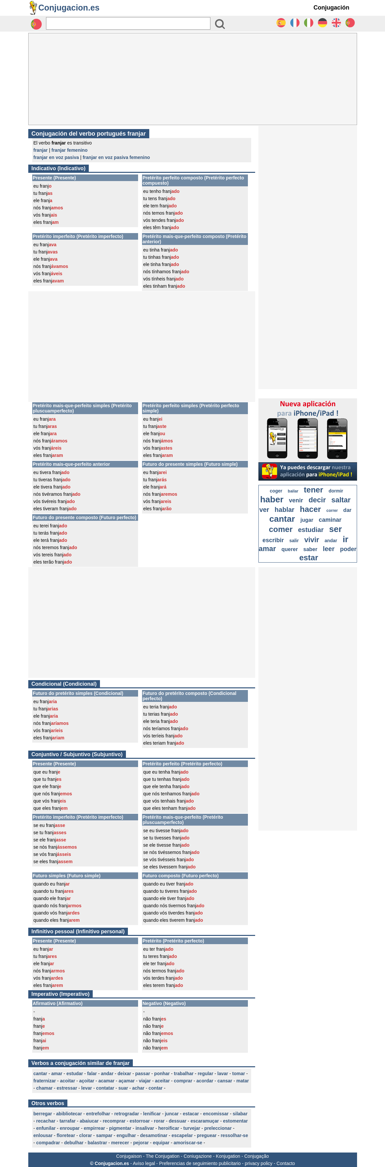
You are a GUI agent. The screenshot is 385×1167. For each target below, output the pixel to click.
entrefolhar (98, 1113)
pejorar (141, 1142)
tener (313, 489)
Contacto (286, 1163)
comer (281, 529)
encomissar (216, 1113)
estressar (67, 1088)
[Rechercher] (128, 23)
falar (92, 1073)
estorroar (140, 1121)
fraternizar (45, 1080)
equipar (161, 1142)
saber (310, 549)
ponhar (162, 1073)
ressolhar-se (234, 1135)
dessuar (177, 1121)
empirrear (94, 1128)
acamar (106, 1080)
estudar (74, 1073)
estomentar (235, 1121)
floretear (66, 1135)
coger (276, 490)
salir (294, 540)
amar (56, 1073)
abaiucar (89, 1121)
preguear (207, 1135)
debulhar (74, 1142)
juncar (172, 1113)
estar (308, 557)
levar (86, 1088)
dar (347, 510)
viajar (145, 1080)
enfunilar (46, 1128)
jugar (307, 520)
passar (142, 1073)
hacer (310, 509)
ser (335, 529)
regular (205, 1073)
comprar (183, 1080)
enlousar (43, 1135)
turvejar (191, 1128)
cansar (224, 1080)
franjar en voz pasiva (56, 157)
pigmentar (120, 1128)
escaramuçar (204, 1121)
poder (348, 549)
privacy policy (259, 1163)
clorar (85, 1135)
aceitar (162, 1080)
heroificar (168, 1128)
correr (332, 510)
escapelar (182, 1135)
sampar (104, 1135)
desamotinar (153, 1135)
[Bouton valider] (220, 24)
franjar (41, 150)
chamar (44, 1088)
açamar (127, 1080)
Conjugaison (129, 1156)
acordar (204, 1080)
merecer (120, 1142)
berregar (43, 1113)
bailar (293, 491)
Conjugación (331, 7)
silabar (240, 1113)
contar (156, 1088)
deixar (124, 1073)
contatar (105, 1088)
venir (296, 500)
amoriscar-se (188, 1142)
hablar (284, 509)
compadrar (48, 1142)
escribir (273, 540)
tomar (238, 1073)
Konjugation (228, 1156)
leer (329, 548)
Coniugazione (198, 1156)
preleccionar (217, 1128)
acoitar (67, 1080)
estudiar (311, 529)
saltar (341, 500)
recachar (45, 1121)
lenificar (152, 1113)
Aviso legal (144, 1163)
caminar (330, 520)
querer (289, 549)
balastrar (97, 1142)
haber (271, 499)
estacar (191, 1113)
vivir (311, 540)
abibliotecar (69, 1113)
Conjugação (256, 1156)
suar (123, 1088)
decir (317, 500)
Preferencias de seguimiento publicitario (200, 1163)
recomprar (114, 1121)
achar (138, 1088)
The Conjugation (163, 1156)
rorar (159, 1121)
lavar (222, 1073)
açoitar (86, 1080)
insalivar (144, 1128)
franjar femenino (70, 150)
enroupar (70, 1128)
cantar (40, 1073)
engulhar (126, 1135)
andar (107, 1073)
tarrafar (68, 1121)
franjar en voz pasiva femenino (116, 157)
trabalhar (184, 1073)
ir (345, 539)
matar (242, 1080)
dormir (335, 490)
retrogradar (126, 1113)
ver (264, 509)
